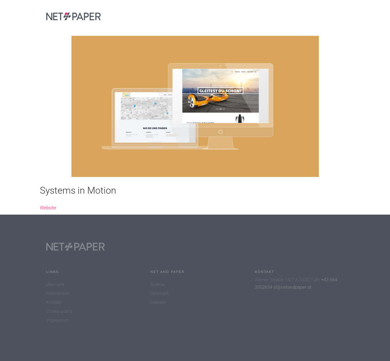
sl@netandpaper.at (292, 287)
